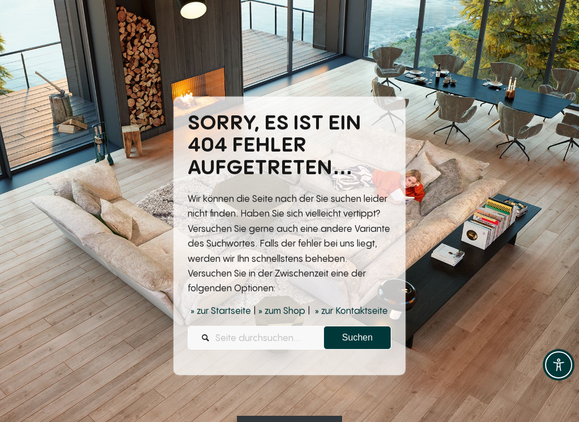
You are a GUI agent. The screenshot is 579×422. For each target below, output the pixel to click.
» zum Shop (281, 311)
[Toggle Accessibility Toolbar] (558, 365)
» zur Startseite (221, 311)
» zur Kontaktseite (351, 311)
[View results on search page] (357, 339)
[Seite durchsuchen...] (289, 339)
